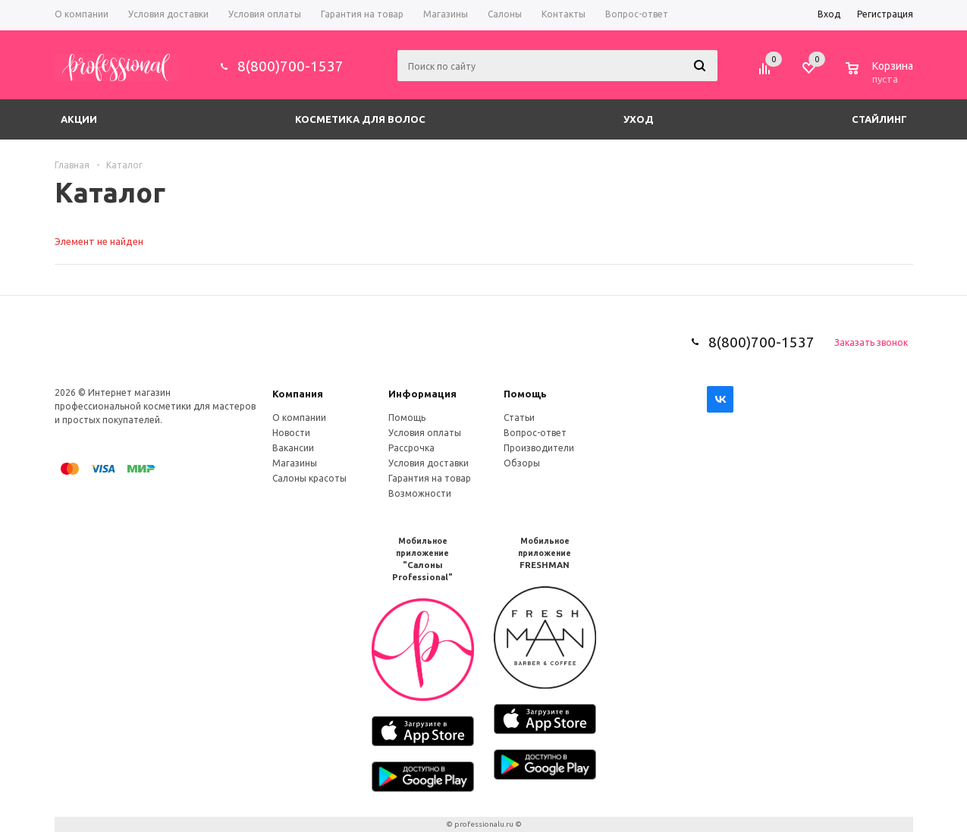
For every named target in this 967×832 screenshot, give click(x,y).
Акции (79, 119)
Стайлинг (879, 119)
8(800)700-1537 (290, 66)
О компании (299, 417)
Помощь (525, 393)
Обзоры (522, 463)
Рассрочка (411, 448)
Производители (539, 448)
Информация (422, 393)
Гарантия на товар (429, 478)
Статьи (519, 417)
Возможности (419, 493)
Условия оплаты (424, 433)
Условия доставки (428, 463)
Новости (291, 433)
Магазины (294, 463)
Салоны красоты (309, 478)
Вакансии (293, 448)
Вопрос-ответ (535, 433)
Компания (297, 393)
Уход (638, 119)
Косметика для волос (360, 119)
